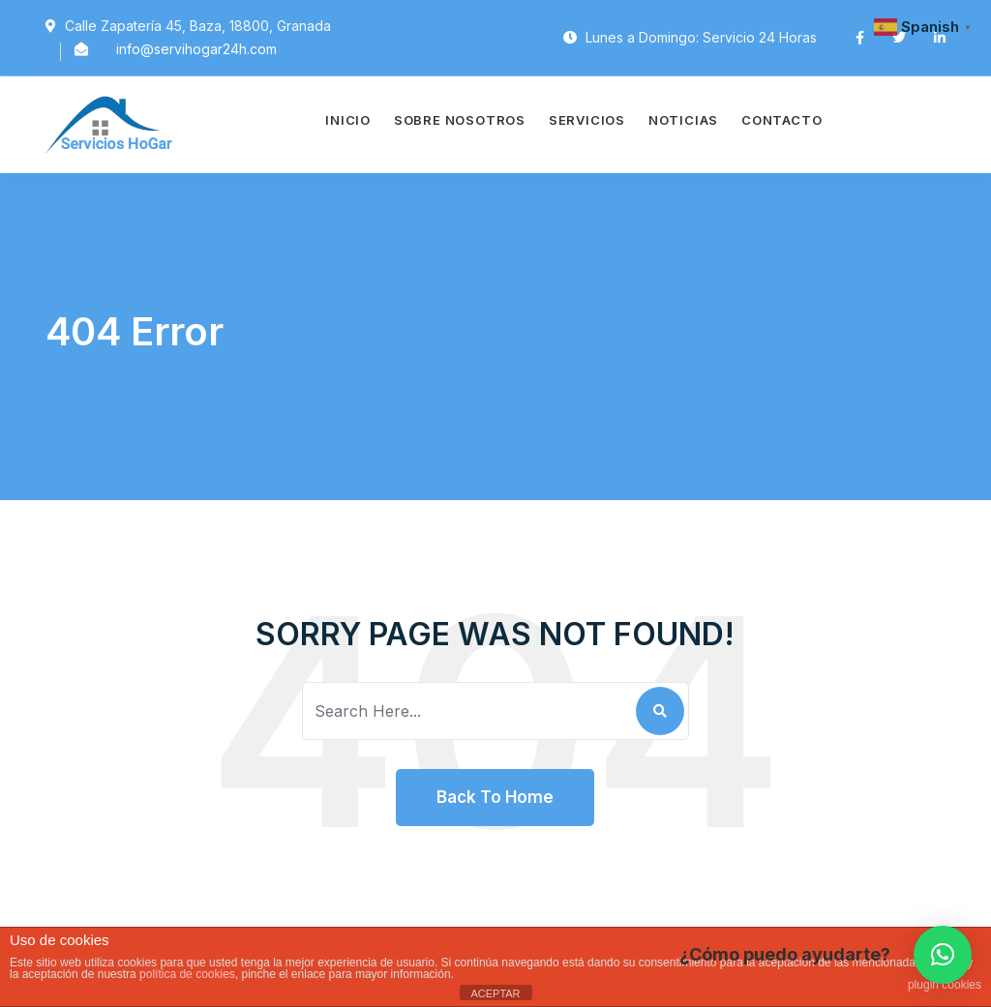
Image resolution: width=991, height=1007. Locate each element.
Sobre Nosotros (460, 120)
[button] (943, 955)
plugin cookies (944, 985)
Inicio (348, 120)
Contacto (781, 120)
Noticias (683, 120)
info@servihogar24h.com (196, 49)
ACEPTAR (495, 993)
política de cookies (187, 974)
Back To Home (495, 797)
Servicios (587, 120)
